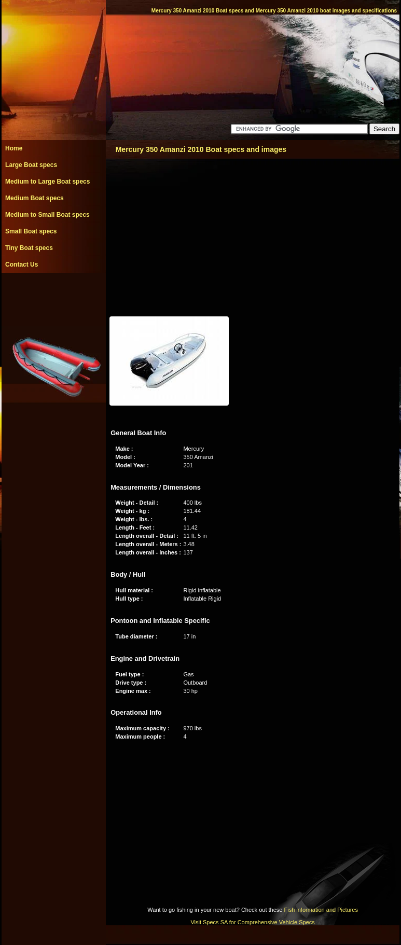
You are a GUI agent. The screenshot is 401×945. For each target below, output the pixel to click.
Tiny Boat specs (29, 248)
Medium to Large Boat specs (47, 181)
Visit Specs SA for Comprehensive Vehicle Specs (252, 922)
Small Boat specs (31, 231)
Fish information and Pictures (320, 910)
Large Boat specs (31, 165)
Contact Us (21, 264)
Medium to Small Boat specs (47, 214)
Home (13, 148)
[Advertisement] (53, 296)
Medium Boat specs (34, 198)
